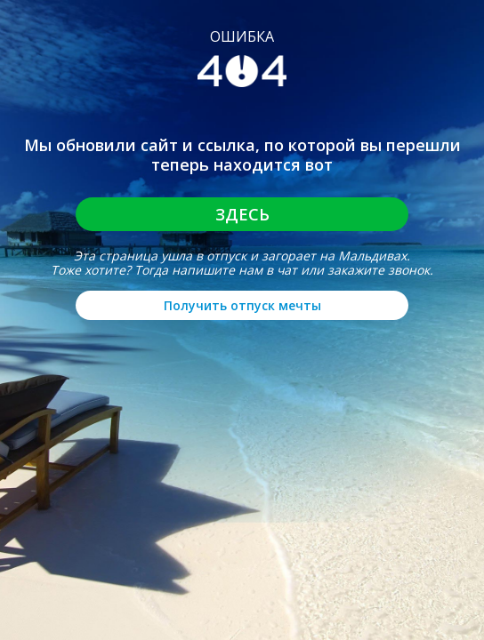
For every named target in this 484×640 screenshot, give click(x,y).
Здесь (242, 214)
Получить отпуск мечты (242, 305)
